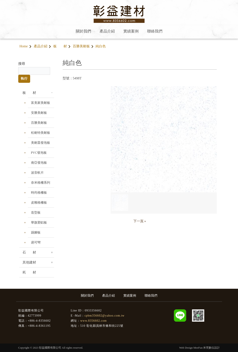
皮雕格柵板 (39, 202)
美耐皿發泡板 (40, 142)
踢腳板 (36, 232)
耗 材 (29, 272)
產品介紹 (40, 46)
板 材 (60, 46)
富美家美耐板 (40, 102)
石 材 (29, 252)
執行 (24, 78)
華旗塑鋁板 (39, 222)
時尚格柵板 (39, 192)
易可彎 (36, 242)
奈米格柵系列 (40, 182)
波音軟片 (37, 172)
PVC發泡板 (39, 152)
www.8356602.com (93, 320)
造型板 (36, 212)
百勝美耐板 (81, 46)
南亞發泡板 (39, 162)
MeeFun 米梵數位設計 (206, 347)
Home (24, 46)
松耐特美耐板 (40, 132)
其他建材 (29, 262)
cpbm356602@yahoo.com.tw (104, 315)
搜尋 (21, 63)
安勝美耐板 (39, 112)
